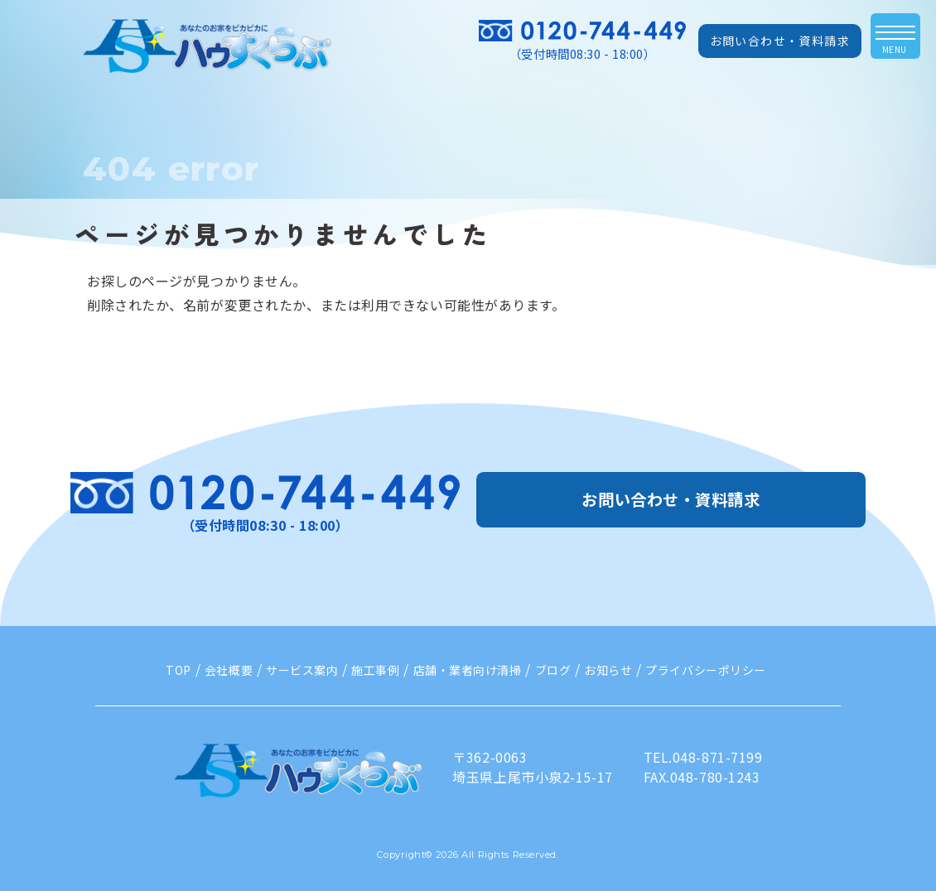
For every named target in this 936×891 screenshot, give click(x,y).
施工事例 (375, 670)
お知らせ (608, 670)
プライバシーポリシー (705, 670)
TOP (178, 670)
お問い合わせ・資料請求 (780, 40)
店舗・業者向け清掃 (467, 670)
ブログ (553, 670)
